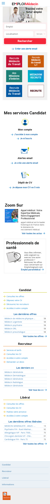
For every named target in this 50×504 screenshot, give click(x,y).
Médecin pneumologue (15, 332)
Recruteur (25, 344)
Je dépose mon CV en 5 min (26, 187)
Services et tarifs (14, 350)
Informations (8, 484)
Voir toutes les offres (33, 336)
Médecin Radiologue (14, 382)
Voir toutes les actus (32, 233)
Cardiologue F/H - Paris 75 (16, 439)
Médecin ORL (10, 328)
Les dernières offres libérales (25, 421)
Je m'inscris (26, 138)
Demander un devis (15, 362)
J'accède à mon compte (26, 134)
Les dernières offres (25, 314)
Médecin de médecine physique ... (20, 318)
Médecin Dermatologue (15, 375)
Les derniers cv (25, 368)
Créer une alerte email (26, 48)
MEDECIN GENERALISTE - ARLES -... (20, 426)
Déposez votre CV (14, 300)
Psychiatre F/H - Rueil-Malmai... (18, 429)
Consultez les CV (14, 354)
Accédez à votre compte (17, 308)
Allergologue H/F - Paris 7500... (18, 433)
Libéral (25, 397)
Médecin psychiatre (13, 325)
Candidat (25, 290)
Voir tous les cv (36, 390)
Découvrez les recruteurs (18, 304)
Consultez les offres (15, 296)
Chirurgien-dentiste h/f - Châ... (18, 436)
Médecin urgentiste (13, 322)
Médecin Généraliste (14, 372)
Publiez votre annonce (16, 412)
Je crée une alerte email (26, 163)
